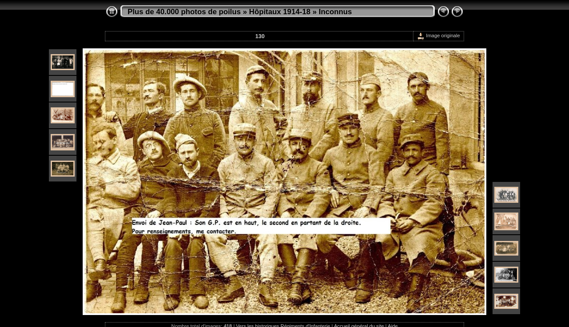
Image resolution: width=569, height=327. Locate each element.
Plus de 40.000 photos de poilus (184, 12)
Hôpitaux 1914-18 (279, 12)
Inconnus (335, 12)
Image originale (438, 35)
